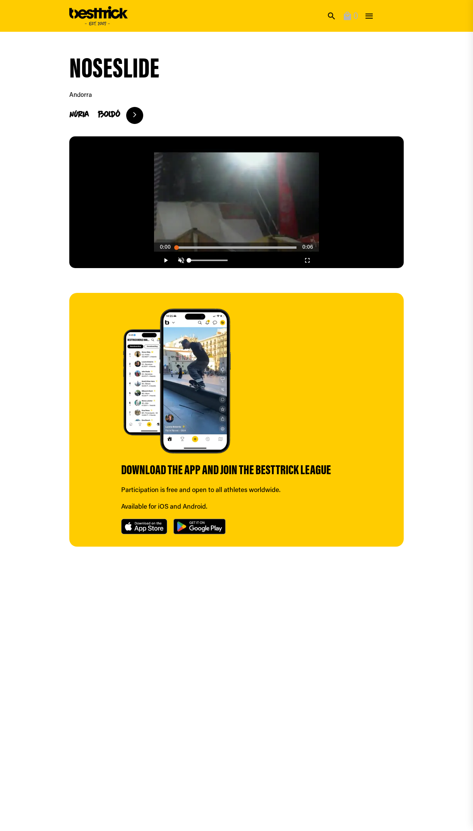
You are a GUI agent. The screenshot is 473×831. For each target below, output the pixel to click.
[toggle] (369, 16)
